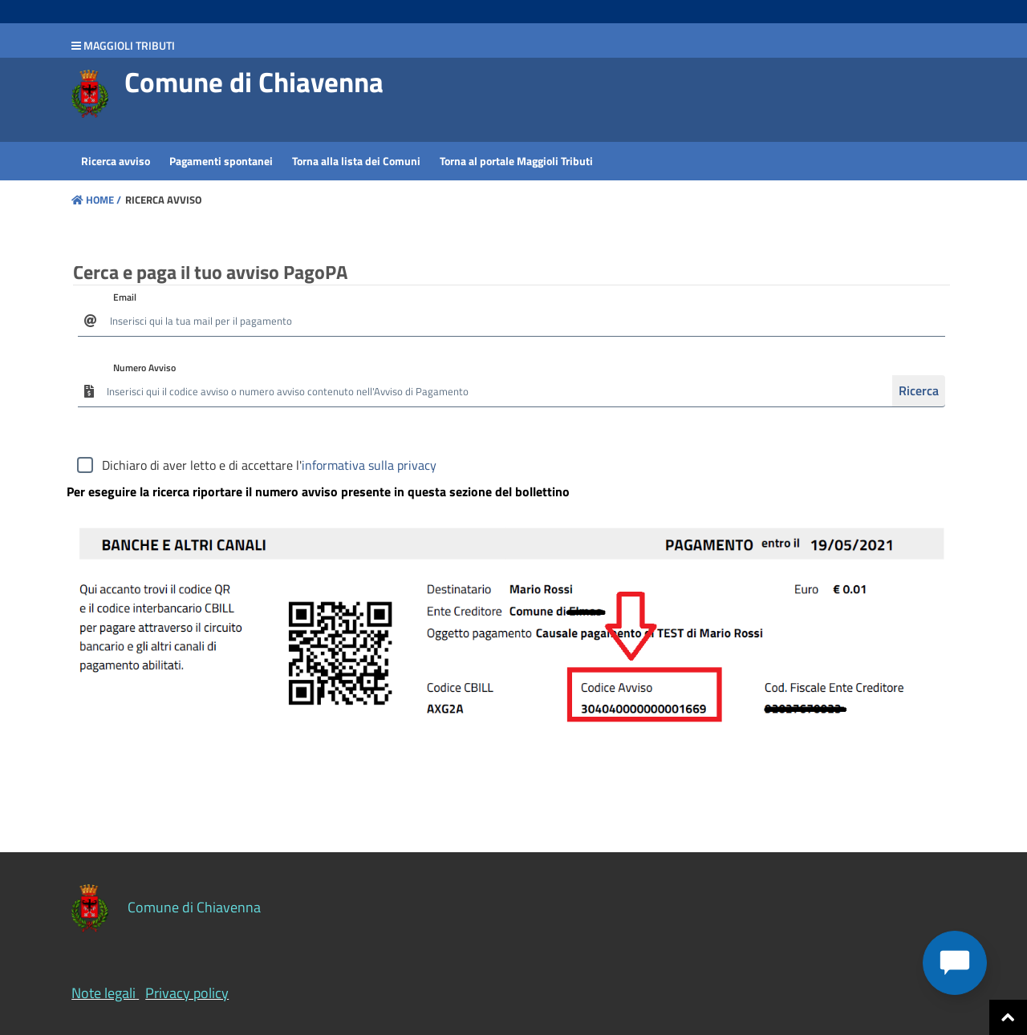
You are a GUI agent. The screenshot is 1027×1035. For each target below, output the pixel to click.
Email (124, 297)
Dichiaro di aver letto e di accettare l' (269, 465)
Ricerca (919, 390)
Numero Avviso (144, 367)
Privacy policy (187, 993)
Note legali (103, 993)
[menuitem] (115, 161)
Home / (96, 200)
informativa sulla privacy (369, 465)
